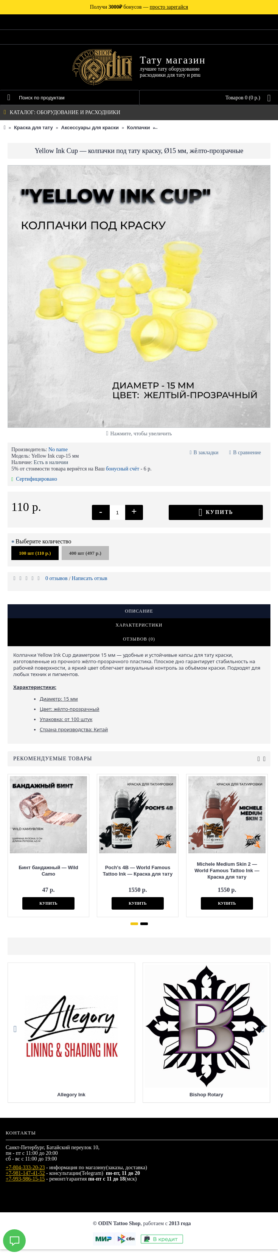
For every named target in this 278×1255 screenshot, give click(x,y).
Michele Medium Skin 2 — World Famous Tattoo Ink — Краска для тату (226, 870)
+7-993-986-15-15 (25, 1184)
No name (58, 449)
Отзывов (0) (139, 639)
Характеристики (139, 625)
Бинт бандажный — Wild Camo (48, 871)
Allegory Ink (71, 1100)
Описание (139, 611)
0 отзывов (56, 578)
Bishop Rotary (206, 1100)
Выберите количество (43, 541)
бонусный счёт (122, 469)
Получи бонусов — (139, 7)
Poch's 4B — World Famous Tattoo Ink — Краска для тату (137, 871)
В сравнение (247, 452)
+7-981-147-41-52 (25, 1179)
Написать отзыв (89, 578)
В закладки (206, 452)
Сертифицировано (34, 479)
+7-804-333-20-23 (25, 1173)
